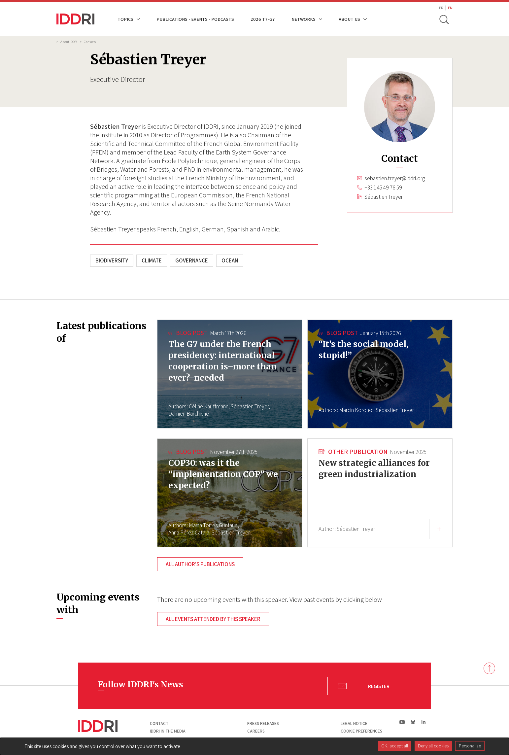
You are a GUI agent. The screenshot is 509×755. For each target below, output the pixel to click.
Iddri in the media (168, 731)
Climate (152, 260)
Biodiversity (111, 260)
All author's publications (200, 564)
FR (441, 8)
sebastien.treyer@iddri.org (394, 178)
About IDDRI (69, 41)
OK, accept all (394, 746)
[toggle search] (443, 19)
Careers (256, 731)
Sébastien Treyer (383, 196)
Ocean (229, 260)
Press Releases (263, 723)
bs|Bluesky (413, 722)
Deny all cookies (433, 746)
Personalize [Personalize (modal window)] (470, 746)
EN (450, 8)
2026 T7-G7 (263, 19)
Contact (159, 723)
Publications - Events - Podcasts (195, 19)
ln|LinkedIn (423, 722)
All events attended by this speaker (213, 619)
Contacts (90, 41)
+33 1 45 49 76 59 (383, 187)
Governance (191, 260)
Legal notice (354, 723)
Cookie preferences (361, 731)
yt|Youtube (402, 722)
